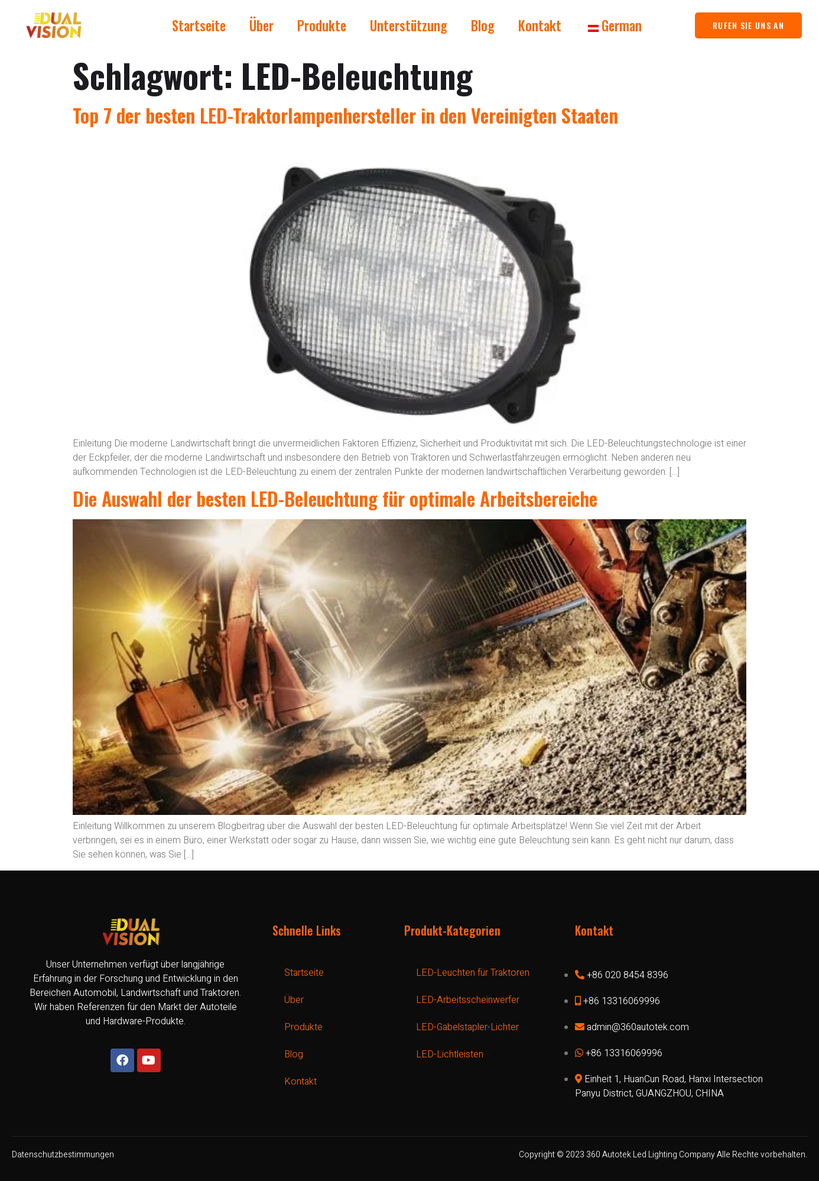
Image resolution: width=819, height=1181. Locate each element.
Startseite (199, 25)
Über (261, 25)
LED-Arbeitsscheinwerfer (467, 1000)
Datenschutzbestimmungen (63, 1154)
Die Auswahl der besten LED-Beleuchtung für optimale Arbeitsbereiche (335, 498)
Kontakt (539, 25)
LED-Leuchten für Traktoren (472, 973)
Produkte (321, 25)
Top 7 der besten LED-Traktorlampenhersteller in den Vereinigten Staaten (345, 115)
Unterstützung (408, 25)
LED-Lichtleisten (449, 1054)
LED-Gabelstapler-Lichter (467, 1027)
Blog (483, 25)
